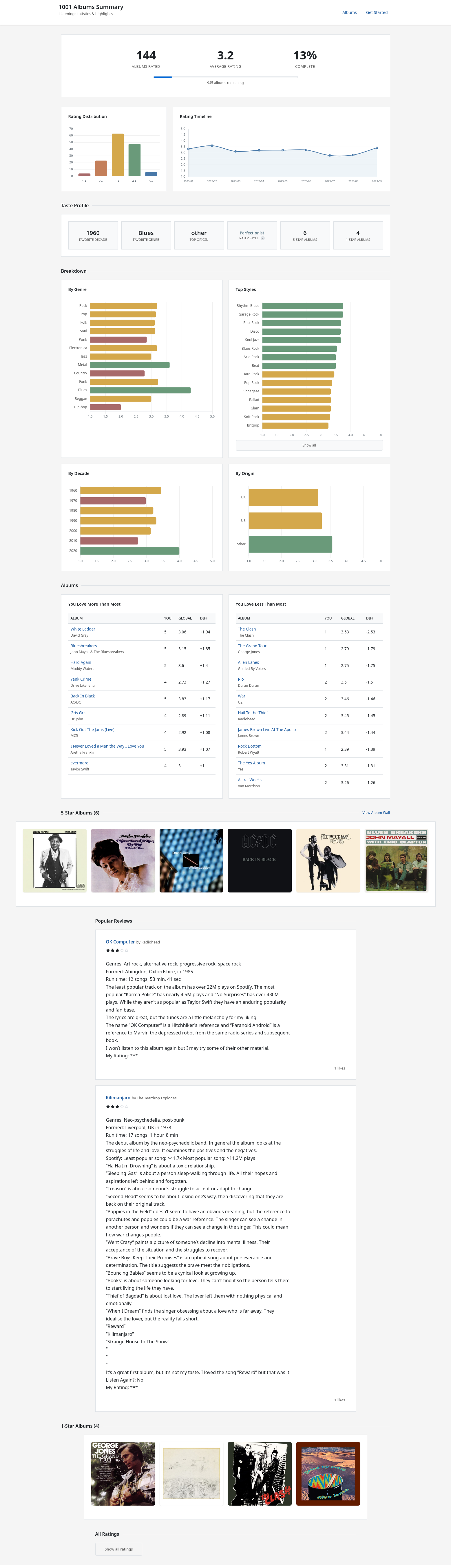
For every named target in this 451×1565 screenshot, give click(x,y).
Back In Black (83, 696)
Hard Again (81, 662)
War (242, 696)
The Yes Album (251, 763)
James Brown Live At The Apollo (267, 729)
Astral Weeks (250, 779)
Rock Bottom (250, 746)
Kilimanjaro (118, 1098)
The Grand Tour (252, 645)
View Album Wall (376, 812)
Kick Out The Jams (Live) (92, 729)
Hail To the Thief (253, 712)
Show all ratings (119, 1549)
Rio (241, 679)
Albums (349, 12)
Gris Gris (79, 712)
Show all (309, 445)
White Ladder (83, 629)
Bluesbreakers (84, 645)
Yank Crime (81, 679)
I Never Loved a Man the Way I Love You (107, 746)
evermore (80, 763)
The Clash (247, 629)
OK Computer (120, 942)
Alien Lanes (248, 662)
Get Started (377, 12)
